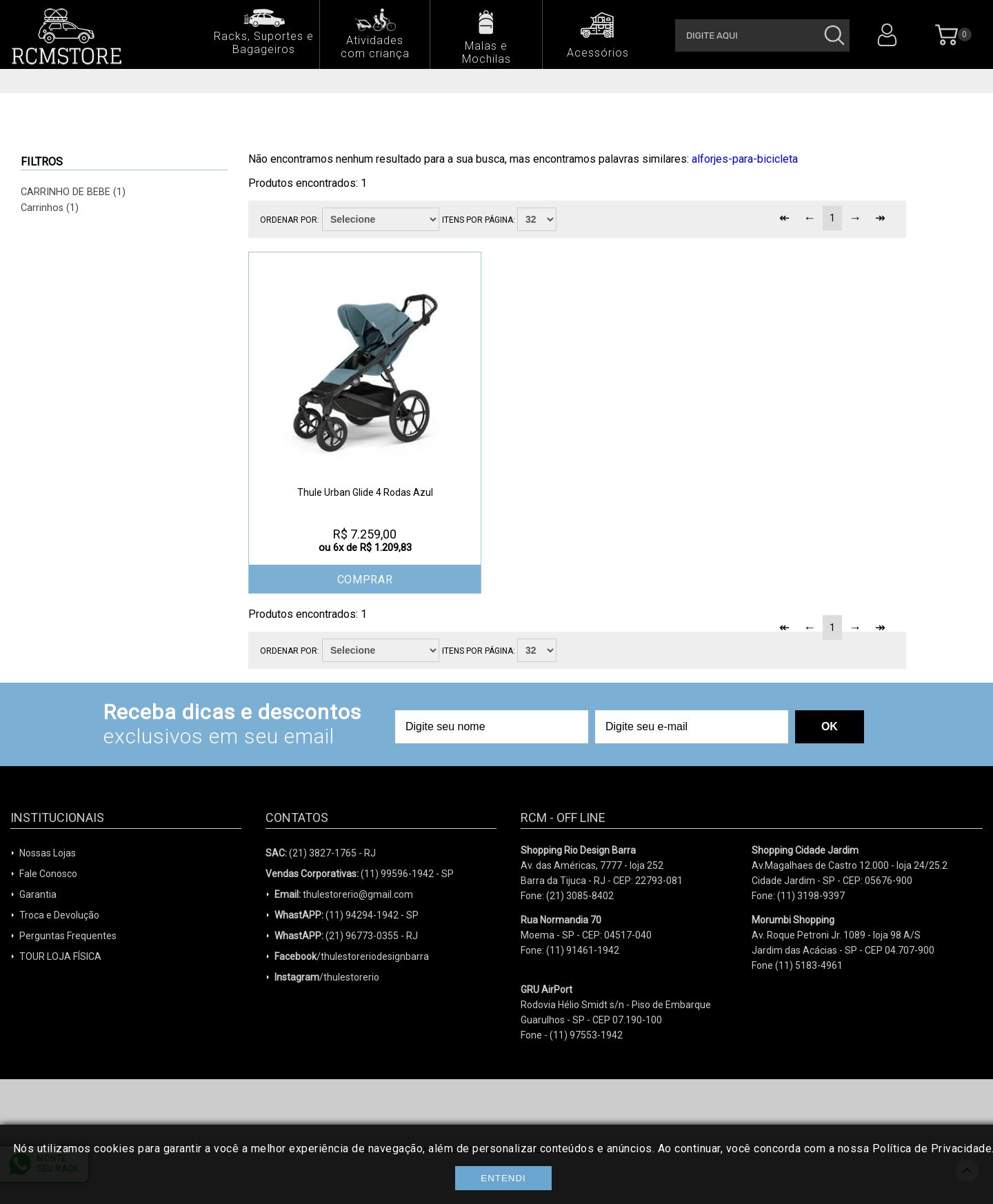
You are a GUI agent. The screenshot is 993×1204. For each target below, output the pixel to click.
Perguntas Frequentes (68, 935)
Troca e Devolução (59, 915)
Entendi (503, 1178)
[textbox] (762, 35)
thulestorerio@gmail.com (343, 894)
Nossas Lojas (47, 853)
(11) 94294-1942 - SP (346, 915)
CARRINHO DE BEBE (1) (73, 192)
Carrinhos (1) (50, 208)
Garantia (38, 894)
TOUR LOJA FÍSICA (60, 956)
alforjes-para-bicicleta (745, 158)
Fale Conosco (48, 873)
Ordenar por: (289, 220)
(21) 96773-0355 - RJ (346, 935)
